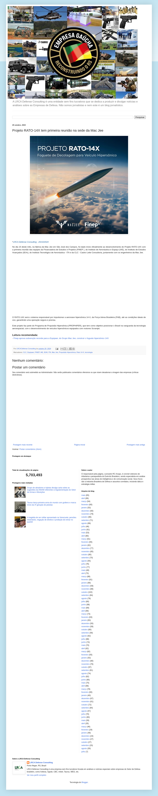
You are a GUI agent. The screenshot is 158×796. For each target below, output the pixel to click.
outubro (84, 517)
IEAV (46, 352)
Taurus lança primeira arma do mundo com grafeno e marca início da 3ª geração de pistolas (51, 504)
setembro (85, 520)
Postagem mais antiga (136, 445)
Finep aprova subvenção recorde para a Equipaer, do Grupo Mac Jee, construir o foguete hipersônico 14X (61, 338)
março (84, 501)
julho (83, 526)
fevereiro (85, 505)
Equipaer (30, 352)
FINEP (37, 352)
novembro (85, 514)
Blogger (85, 782)
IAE (41, 352)
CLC (25, 352)
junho (83, 530)
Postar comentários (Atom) (30, 449)
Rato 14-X (80, 352)
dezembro (85, 511)
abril (83, 498)
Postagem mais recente (22, 445)
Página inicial (79, 445)
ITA (49, 352)
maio (83, 495)
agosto (84, 523)
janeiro (84, 508)
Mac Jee (55, 352)
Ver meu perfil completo (36, 775)
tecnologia (88, 352)
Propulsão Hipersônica (67, 352)
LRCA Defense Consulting (41, 762)
